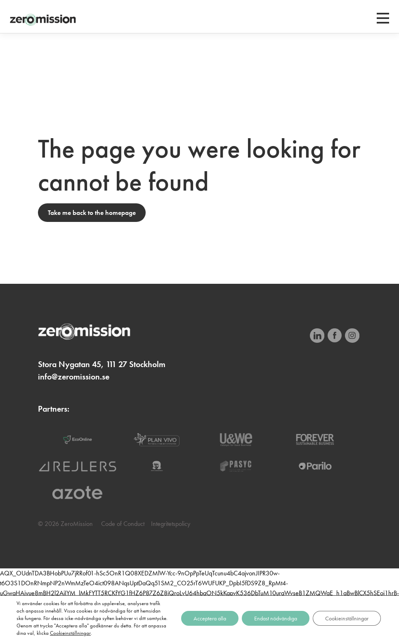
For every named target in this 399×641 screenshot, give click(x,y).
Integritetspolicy (170, 523)
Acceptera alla (210, 618)
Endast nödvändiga (275, 618)
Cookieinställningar (70, 632)
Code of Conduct (122, 523)
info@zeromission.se (73, 376)
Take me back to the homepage (92, 212)
